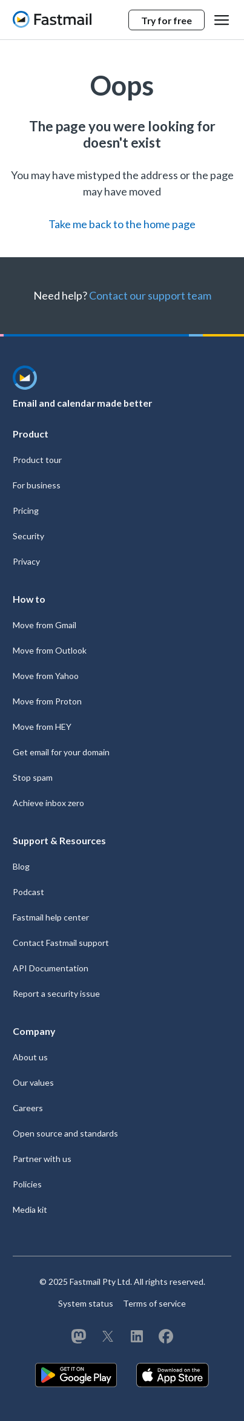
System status (85, 1303)
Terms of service (154, 1303)
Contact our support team (150, 295)
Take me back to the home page (122, 224)
